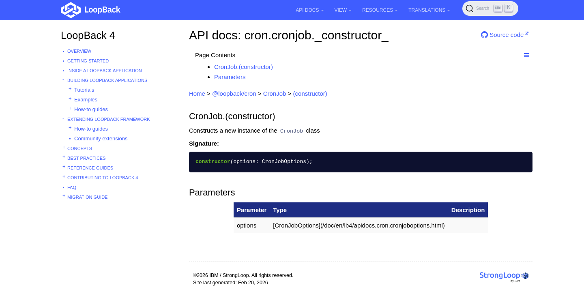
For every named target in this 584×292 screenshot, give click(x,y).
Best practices (86, 158)
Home (197, 93)
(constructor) (310, 93)
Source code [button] (502, 34)
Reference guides (90, 167)
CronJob (274, 93)
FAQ (71, 187)
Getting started (88, 60)
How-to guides (91, 109)
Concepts (79, 148)
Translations (429, 10)
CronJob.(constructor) (243, 66)
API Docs (310, 10)
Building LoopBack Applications (107, 80)
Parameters (230, 76)
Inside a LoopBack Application (104, 70)
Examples (85, 100)
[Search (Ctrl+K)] (490, 8)
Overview (79, 51)
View (343, 10)
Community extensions (101, 138)
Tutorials (84, 90)
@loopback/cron (234, 93)
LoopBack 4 (88, 35)
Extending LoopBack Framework (108, 119)
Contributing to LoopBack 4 (102, 177)
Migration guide (87, 197)
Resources (380, 10)
